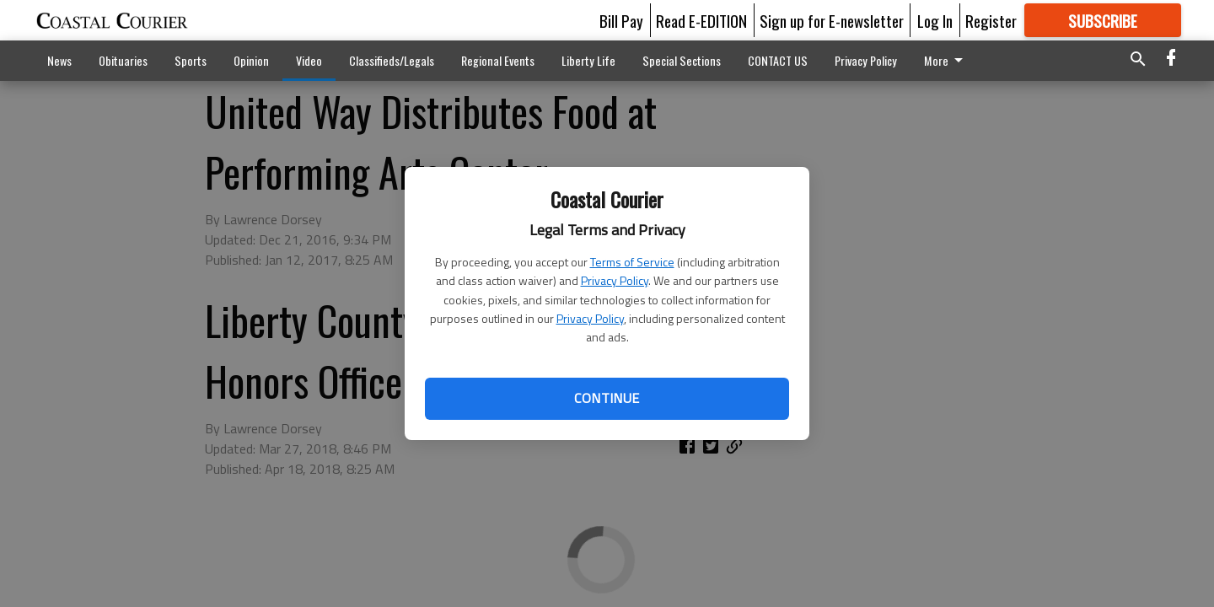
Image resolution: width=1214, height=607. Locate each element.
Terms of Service (632, 262)
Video (309, 60)
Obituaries (123, 60)
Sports (191, 60)
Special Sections (681, 60)
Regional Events (497, 60)
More (857, 60)
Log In (935, 20)
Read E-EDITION (701, 20)
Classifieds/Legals (391, 60)
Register (991, 20)
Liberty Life (588, 60)
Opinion (251, 60)
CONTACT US (778, 60)
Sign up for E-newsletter (832, 20)
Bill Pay (621, 20)
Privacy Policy (614, 280)
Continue (606, 398)
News (59, 60)
